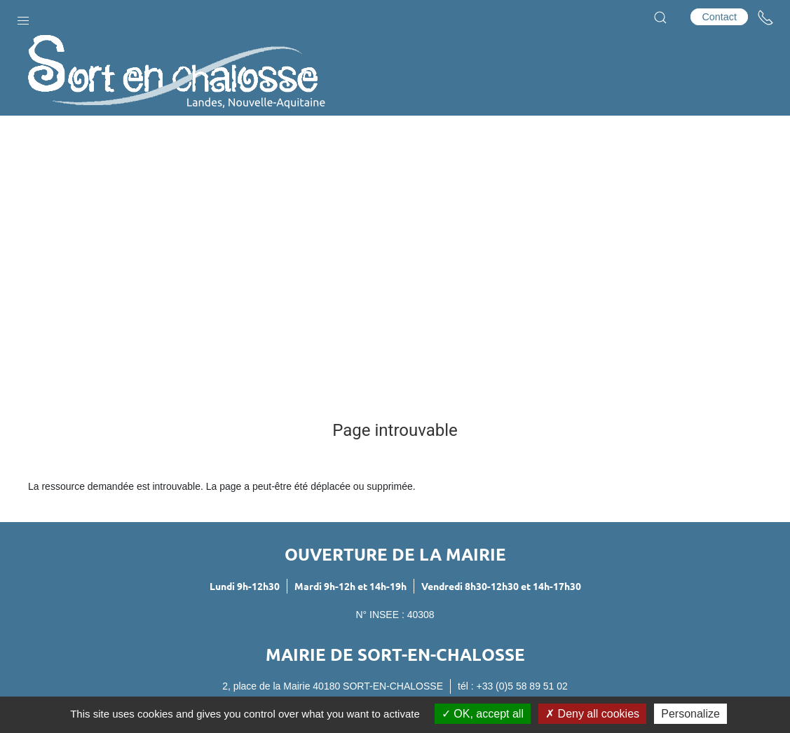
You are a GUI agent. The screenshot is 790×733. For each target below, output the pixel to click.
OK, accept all (483, 714)
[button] (23, 17)
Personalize (690, 714)
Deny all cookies (592, 714)
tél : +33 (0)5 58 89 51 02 (513, 686)
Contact (719, 16)
